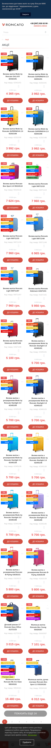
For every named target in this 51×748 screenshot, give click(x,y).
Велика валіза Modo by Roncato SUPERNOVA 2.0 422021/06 (12, 131)
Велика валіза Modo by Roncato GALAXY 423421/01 (12, 76)
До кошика (12, 100)
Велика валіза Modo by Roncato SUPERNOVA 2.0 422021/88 (38, 131)
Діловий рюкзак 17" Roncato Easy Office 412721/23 (12, 627)
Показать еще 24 (25, 713)
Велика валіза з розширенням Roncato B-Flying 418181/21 (12, 572)
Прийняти (27, 742)
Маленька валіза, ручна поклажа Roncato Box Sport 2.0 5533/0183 (38, 682)
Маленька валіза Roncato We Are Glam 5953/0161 (13, 682)
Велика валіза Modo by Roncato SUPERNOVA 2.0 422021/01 (38, 76)
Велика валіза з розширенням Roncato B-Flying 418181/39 (38, 572)
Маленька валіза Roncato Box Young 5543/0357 (38, 627)
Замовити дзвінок (40, 26)
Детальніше (32, 735)
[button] (39, 23)
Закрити (25, 14)
